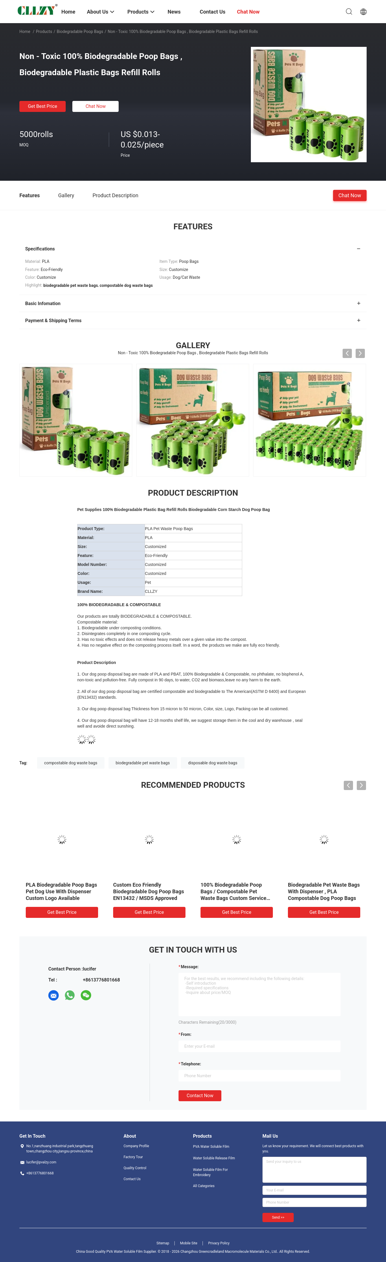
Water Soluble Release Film (214, 1158)
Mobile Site (188, 1243)
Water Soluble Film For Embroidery (210, 1172)
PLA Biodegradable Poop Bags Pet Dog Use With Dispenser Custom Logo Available (61, 891)
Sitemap (163, 1243)
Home (24, 31)
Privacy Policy (218, 1243)
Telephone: (191, 1064)
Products (44, 31)
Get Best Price (42, 106)
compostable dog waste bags (71, 763)
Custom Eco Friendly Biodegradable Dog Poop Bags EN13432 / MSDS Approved (148, 891)
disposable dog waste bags (212, 763)
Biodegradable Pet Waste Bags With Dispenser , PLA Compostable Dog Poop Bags (324, 891)
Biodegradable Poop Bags (80, 31)
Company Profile (136, 1146)
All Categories (203, 1186)
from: (186, 1034)
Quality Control (135, 1168)
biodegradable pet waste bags (143, 763)
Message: (189, 966)
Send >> (278, 1217)
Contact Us (132, 1179)
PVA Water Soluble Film (211, 1147)
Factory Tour (133, 1157)
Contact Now (200, 1095)
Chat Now (96, 106)
